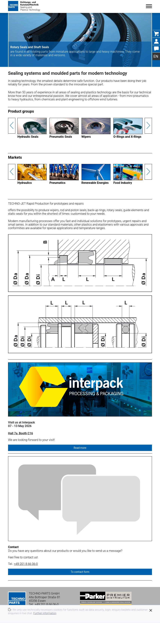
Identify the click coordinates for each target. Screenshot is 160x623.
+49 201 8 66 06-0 (26, 564)
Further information (44, 613)
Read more (80, 447)
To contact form (80, 571)
